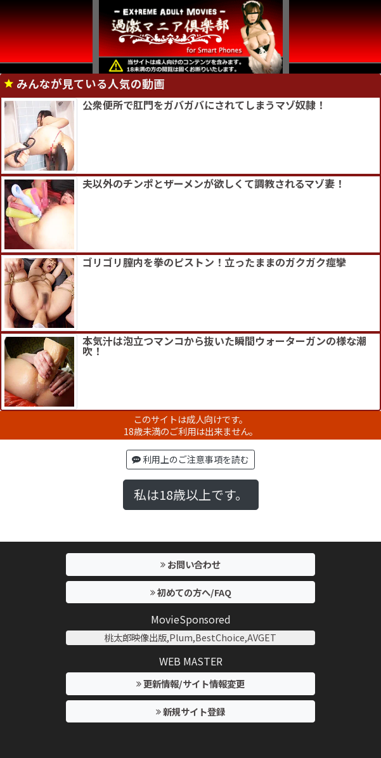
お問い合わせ (190, 564)
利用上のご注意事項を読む (190, 459)
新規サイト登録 (190, 711)
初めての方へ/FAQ (190, 592)
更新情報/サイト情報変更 (190, 683)
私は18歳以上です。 (191, 494)
